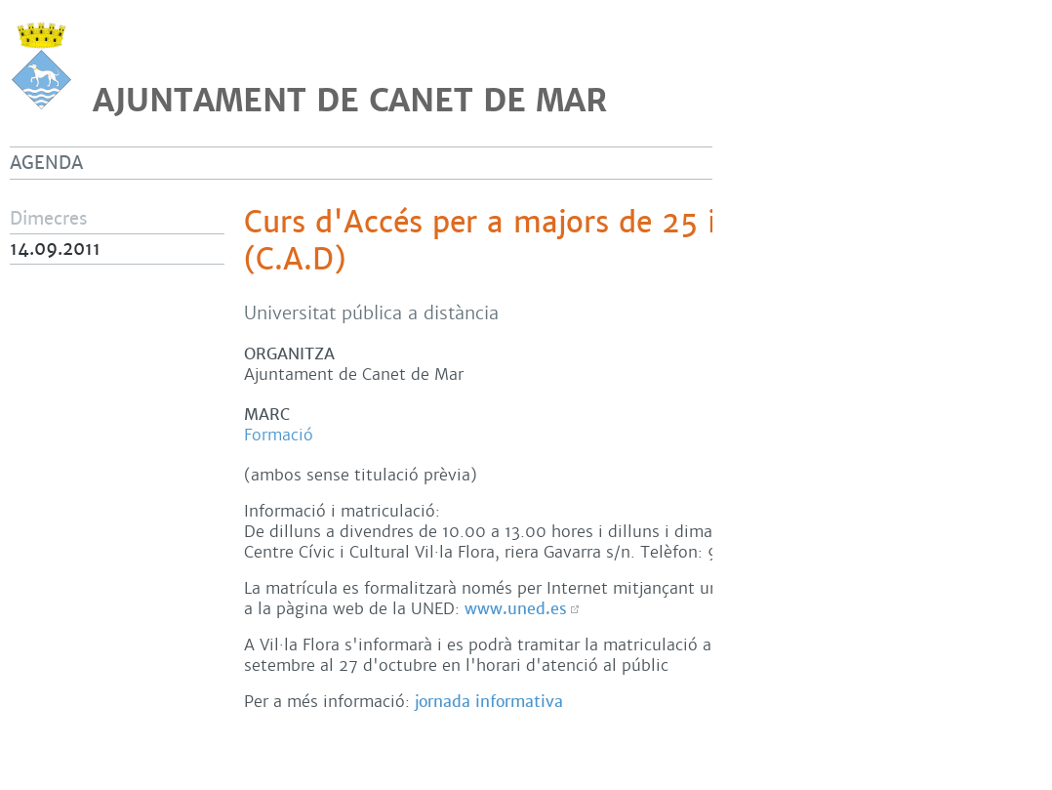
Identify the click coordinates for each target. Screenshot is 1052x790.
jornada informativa (489, 701)
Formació (278, 435)
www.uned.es (516, 609)
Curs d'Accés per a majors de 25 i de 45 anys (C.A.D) (562, 241)
